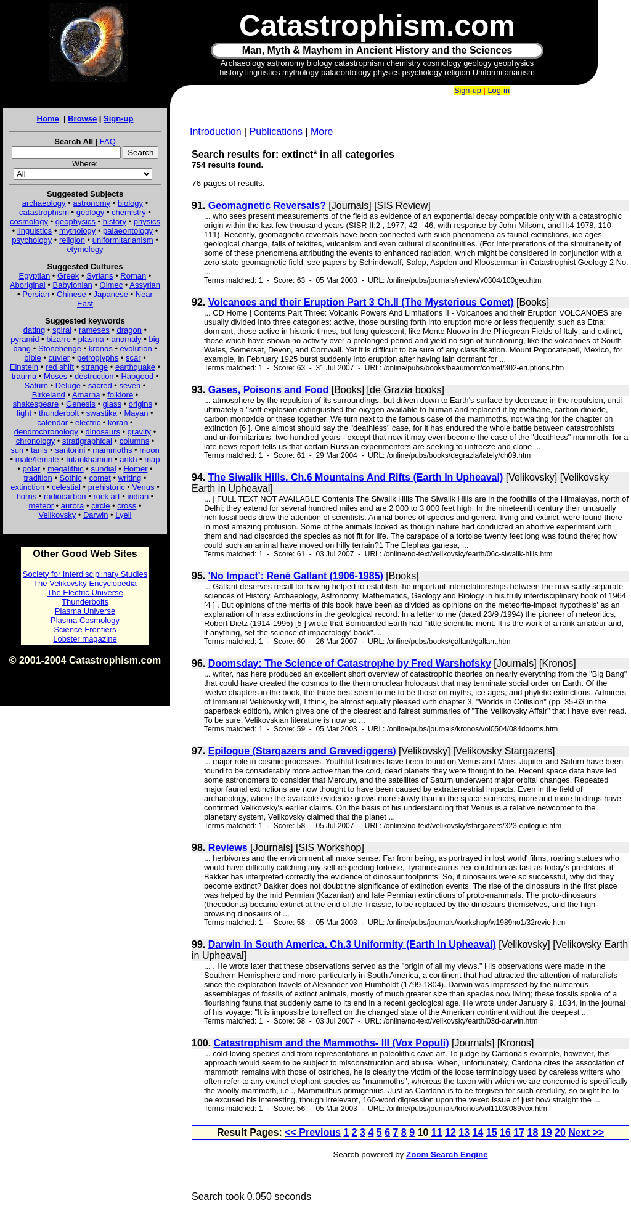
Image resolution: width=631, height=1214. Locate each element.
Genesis (81, 404)
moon (149, 450)
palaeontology (128, 230)
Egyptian (35, 275)
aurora (72, 505)
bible (32, 357)
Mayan (136, 413)
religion (72, 240)
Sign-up (118, 118)
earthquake (135, 367)
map (152, 459)
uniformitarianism (122, 240)
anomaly (126, 339)
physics (147, 221)
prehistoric (106, 487)
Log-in (498, 90)
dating (34, 330)
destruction (94, 376)
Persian (35, 294)
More (322, 131)
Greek (68, 275)
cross (126, 505)
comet (100, 478)
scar (133, 357)
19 (546, 1132)
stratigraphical (87, 441)
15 (491, 1132)
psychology (32, 240)
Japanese (111, 294)
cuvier (59, 357)
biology (130, 203)
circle (100, 505)
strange (94, 367)
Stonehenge (59, 348)
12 (450, 1132)
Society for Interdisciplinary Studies (85, 574)
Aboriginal (28, 285)
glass (112, 404)
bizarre (58, 339)
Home (48, 118)
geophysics (75, 221)
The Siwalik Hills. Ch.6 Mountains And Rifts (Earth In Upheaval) (355, 477)
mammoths (112, 450)
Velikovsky (57, 514)
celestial (66, 487)
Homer (135, 468)
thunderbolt (59, 413)
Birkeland (48, 394)
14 (478, 1132)
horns (27, 496)
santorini (70, 450)
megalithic (65, 468)
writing (130, 478)
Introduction (216, 131)
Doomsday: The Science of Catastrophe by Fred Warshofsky (349, 663)
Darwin (95, 514)
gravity (139, 431)
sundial (103, 468)
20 (560, 1132)
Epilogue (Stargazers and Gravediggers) (302, 751)
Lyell (123, 514)
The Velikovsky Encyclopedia (85, 583)
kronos (101, 348)
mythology (77, 230)
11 (436, 1132)
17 (518, 1132)
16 (505, 1132)
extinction (27, 487)
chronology (35, 441)
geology (90, 212)
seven (130, 385)
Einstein (24, 367)
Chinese (71, 294)
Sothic (71, 478)
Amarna (86, 394)
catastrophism (44, 212)
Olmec (111, 285)
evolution (136, 348)
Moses (55, 376)
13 (464, 1132)
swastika (101, 413)
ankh (128, 459)
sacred (100, 385)
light (24, 413)
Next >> (586, 1132)
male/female (37, 459)
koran (118, 422)
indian (138, 496)
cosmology (29, 221)
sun (16, 450)
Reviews (228, 847)
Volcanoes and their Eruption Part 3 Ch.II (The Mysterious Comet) (361, 302)
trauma (24, 376)
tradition (38, 478)
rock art (106, 496)
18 (533, 1132)
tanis (39, 450)
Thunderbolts (85, 601)
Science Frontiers (85, 629)
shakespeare (36, 404)
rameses (94, 330)
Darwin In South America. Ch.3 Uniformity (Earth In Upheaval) (352, 944)
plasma (91, 339)
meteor (41, 505)
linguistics (34, 230)
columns (134, 441)
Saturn (36, 385)
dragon (129, 330)
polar (31, 468)
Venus (143, 487)
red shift (60, 367)
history (114, 221)
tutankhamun (89, 459)
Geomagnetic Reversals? (267, 205)
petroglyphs (97, 357)
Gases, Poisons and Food (268, 390)
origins (140, 404)
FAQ (108, 141)
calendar (52, 422)
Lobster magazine (84, 638)
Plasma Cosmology (85, 620)
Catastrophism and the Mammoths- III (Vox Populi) (331, 1043)
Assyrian (144, 285)
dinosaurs (103, 431)
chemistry (129, 212)
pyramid (24, 339)
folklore (120, 394)
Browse (82, 118)
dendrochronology (46, 431)
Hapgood (137, 376)
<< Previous (313, 1132)
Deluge (68, 385)
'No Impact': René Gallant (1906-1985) (295, 576)
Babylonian (72, 285)
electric (87, 422)
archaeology (44, 203)
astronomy (91, 203)
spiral (61, 330)
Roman (133, 275)
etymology (85, 249)
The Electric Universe (85, 592)
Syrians (99, 275)
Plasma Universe (85, 611)
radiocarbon (65, 496)
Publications (276, 131)
